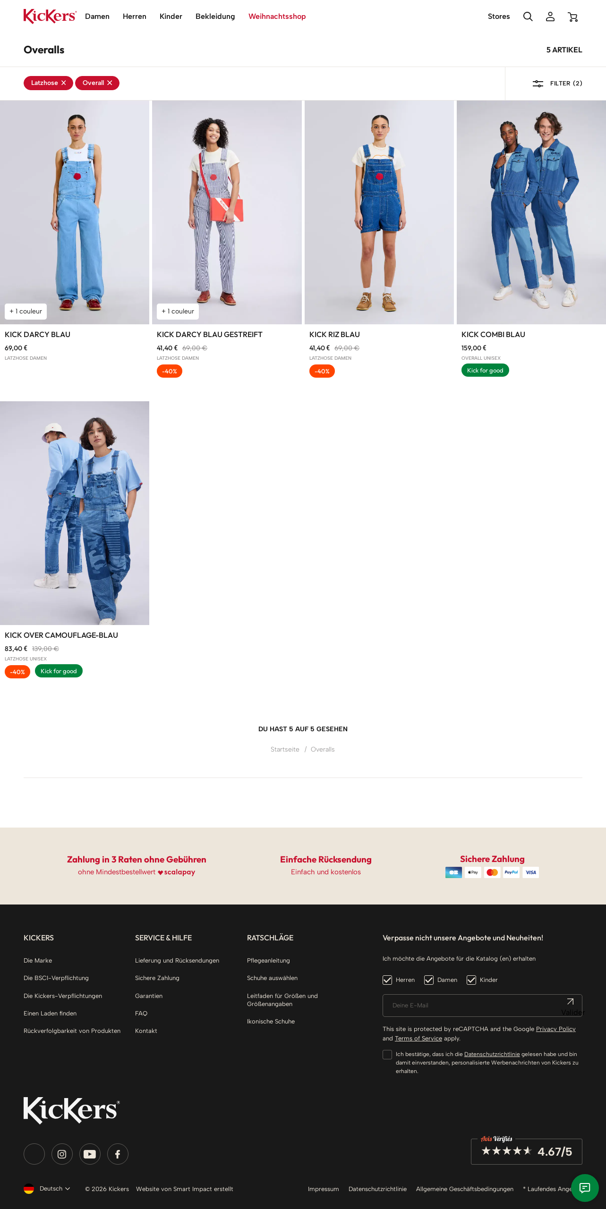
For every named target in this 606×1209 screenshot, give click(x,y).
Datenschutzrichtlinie (492, 1054)
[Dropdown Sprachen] (45, 1189)
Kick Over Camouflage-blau (61, 635)
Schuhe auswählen (272, 977)
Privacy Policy (556, 1028)
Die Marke (38, 960)
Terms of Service (418, 1038)
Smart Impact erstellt (203, 1188)
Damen (447, 979)
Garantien (148, 995)
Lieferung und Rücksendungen (177, 960)
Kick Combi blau (493, 334)
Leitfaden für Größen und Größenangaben (282, 999)
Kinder (489, 979)
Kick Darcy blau (37, 334)
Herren (405, 979)
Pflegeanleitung (268, 960)
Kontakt (146, 1030)
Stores (499, 16)
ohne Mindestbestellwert (116, 872)
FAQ (141, 1013)
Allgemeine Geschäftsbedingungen (464, 1188)
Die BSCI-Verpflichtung (56, 977)
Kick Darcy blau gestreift (210, 334)
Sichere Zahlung (157, 977)
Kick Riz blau (334, 334)
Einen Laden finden (50, 1013)
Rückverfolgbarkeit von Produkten (72, 1030)
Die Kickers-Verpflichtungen (63, 995)
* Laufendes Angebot (552, 1188)
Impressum (323, 1188)
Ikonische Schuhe (271, 1021)
